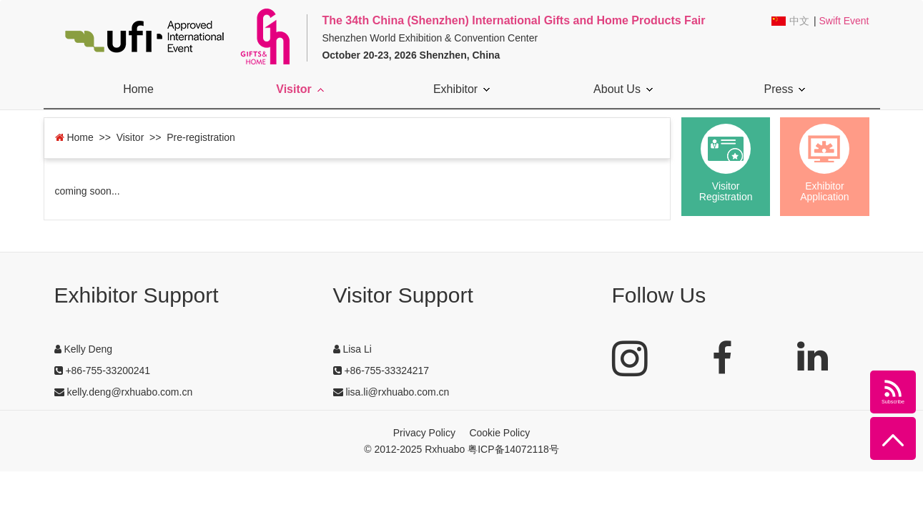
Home (138, 89)
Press (785, 89)
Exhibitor (461, 89)
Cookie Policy (499, 432)
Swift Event (844, 20)
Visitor (300, 89)
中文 (799, 21)
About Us (623, 89)
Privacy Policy (424, 432)
